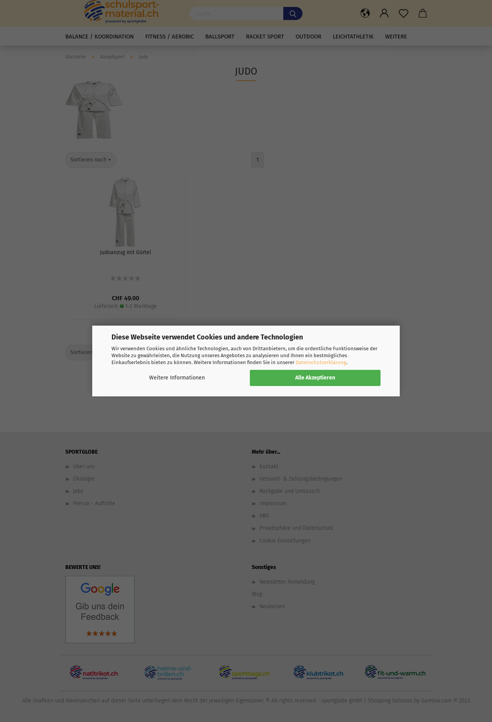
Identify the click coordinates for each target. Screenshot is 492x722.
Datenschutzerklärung (321, 362)
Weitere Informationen (177, 377)
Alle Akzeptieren (315, 377)
